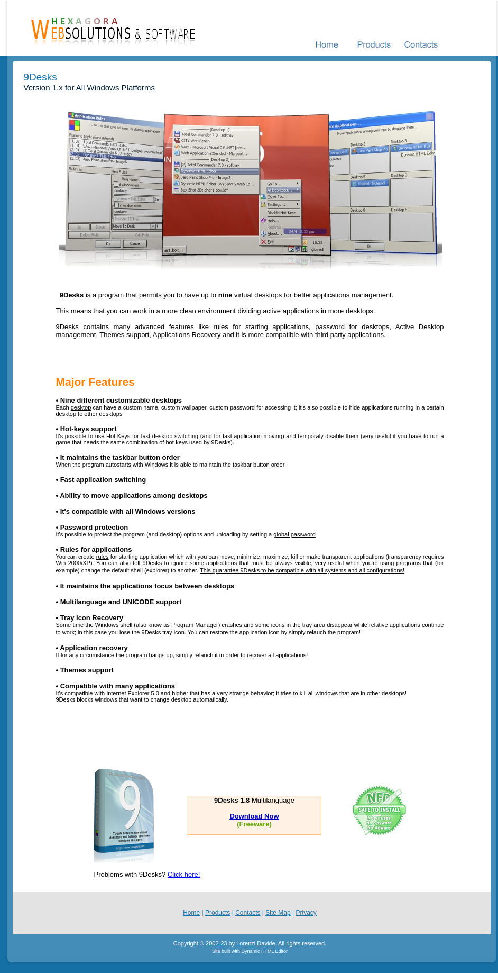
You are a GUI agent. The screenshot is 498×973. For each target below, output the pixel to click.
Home (191, 912)
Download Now (254, 816)
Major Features (95, 382)
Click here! (184, 874)
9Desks (40, 77)
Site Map (277, 912)
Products (217, 912)
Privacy (306, 912)
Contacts (247, 912)
